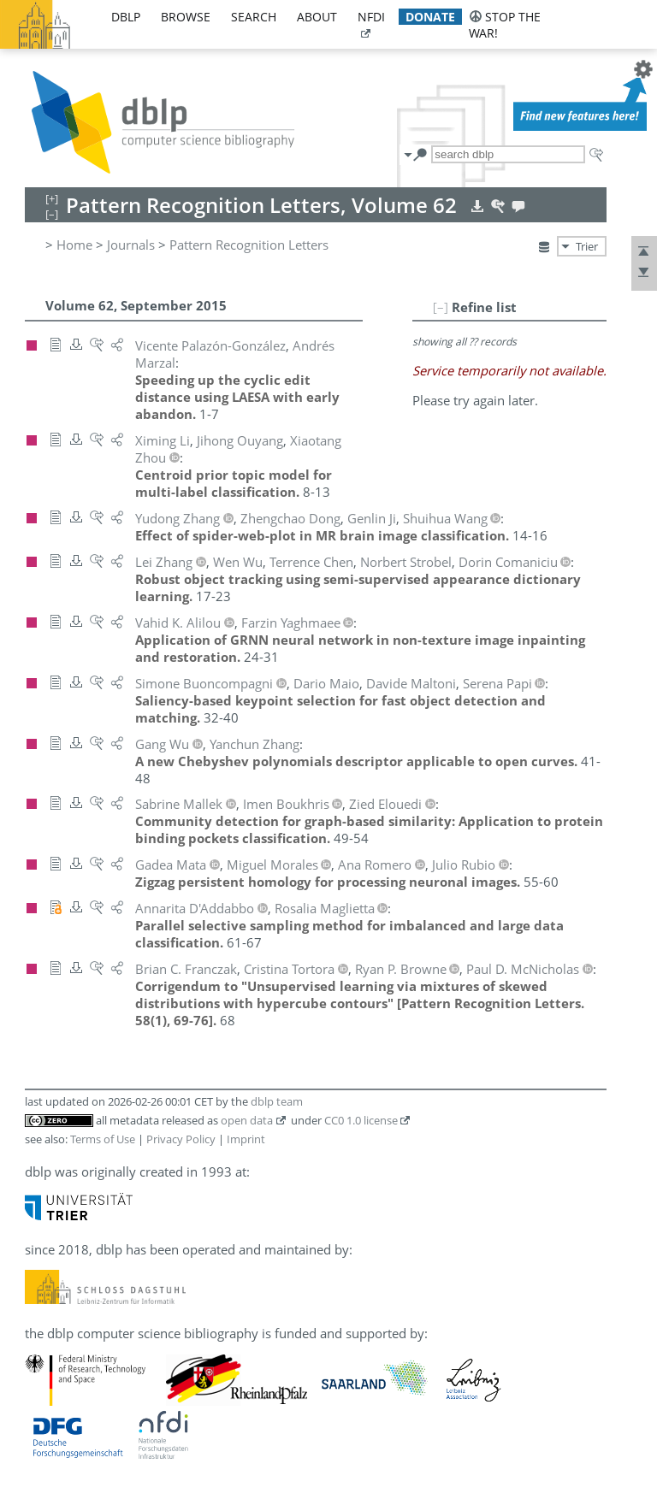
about (317, 17)
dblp (125, 17)
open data (247, 1120)
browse (185, 17)
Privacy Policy (181, 1139)
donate (430, 17)
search (253, 17)
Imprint (246, 1139)
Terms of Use (102, 1139)
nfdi (371, 17)
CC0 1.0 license (361, 1120)
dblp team (277, 1101)
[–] (440, 307)
